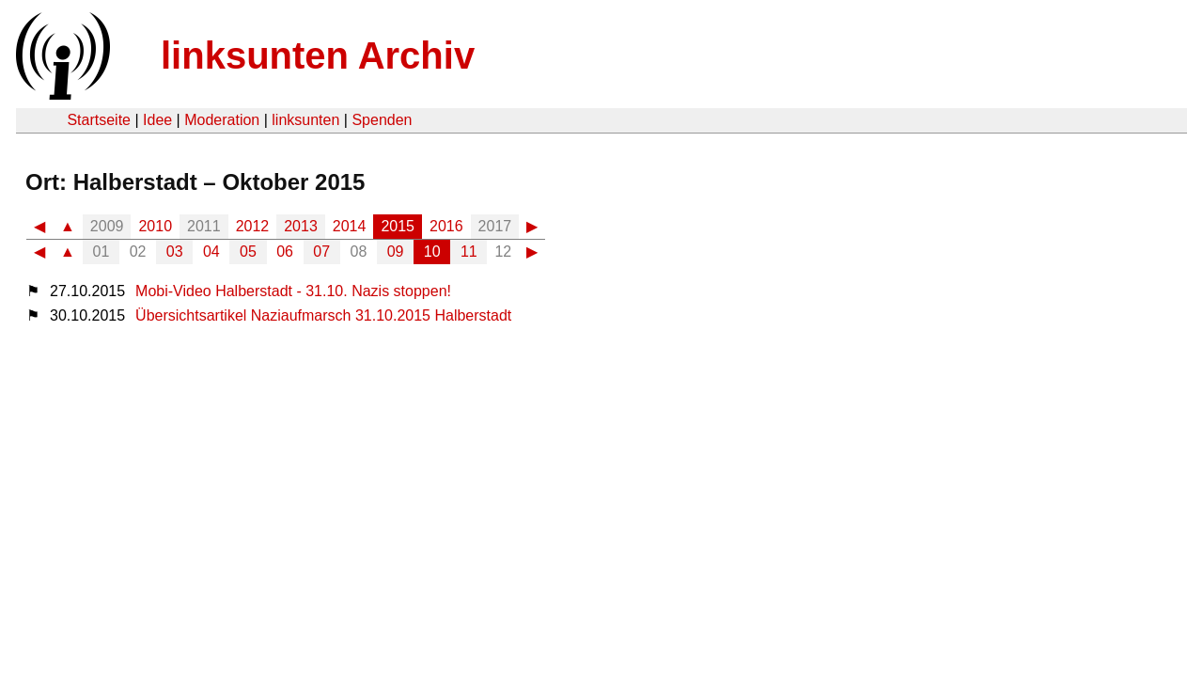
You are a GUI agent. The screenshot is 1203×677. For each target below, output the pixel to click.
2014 (350, 226)
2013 (301, 226)
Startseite (99, 120)
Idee (157, 120)
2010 (155, 226)
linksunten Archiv (318, 55)
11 (469, 252)
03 (174, 252)
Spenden (382, 120)
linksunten (305, 120)
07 (321, 252)
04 (211, 252)
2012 (253, 226)
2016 (446, 226)
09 (395, 252)
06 (284, 252)
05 (248, 252)
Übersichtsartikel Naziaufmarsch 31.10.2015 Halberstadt (323, 315)
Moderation (221, 120)
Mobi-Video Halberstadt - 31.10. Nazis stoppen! (293, 291)
